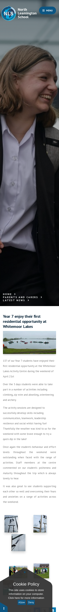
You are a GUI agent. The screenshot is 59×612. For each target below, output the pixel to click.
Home (7, 294)
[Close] (24, 572)
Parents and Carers (20, 297)
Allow (21, 602)
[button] (4, 607)
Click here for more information (26, 597)
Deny (31, 602)
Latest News (14, 300)
